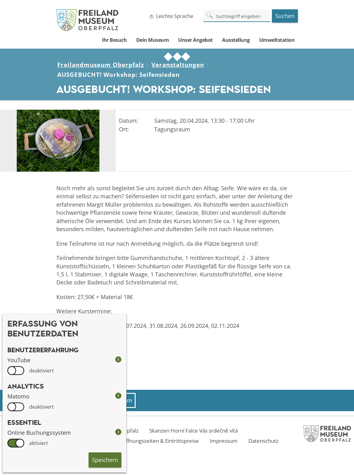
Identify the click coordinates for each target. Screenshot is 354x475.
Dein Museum (152, 40)
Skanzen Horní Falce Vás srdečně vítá (193, 430)
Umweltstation (277, 40)
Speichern (105, 460)
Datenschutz (263, 440)
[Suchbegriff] (236, 15)
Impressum (224, 440)
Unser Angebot (195, 40)
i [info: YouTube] (118, 359)
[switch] (15, 370)
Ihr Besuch (114, 40)
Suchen (285, 16)
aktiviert (38, 443)
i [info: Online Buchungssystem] (118, 431)
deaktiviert (41, 370)
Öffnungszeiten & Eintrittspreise (160, 440)
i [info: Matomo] (118, 395)
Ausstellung (236, 40)
